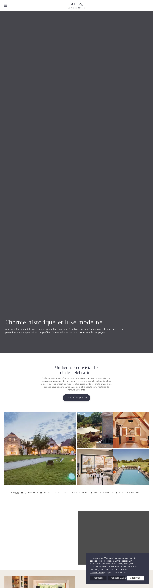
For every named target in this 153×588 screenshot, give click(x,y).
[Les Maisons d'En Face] (76, 5)
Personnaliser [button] (118, 578)
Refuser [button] (98, 578)
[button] (5, 5)
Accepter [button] (135, 578)
